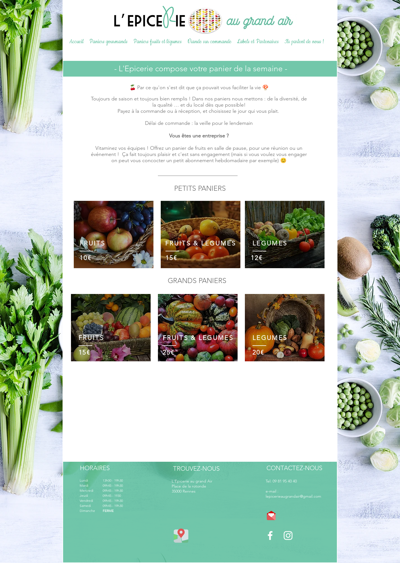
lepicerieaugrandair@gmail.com (293, 496)
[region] (113, 235)
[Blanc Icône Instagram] (288, 535)
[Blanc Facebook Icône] (270, 535)
